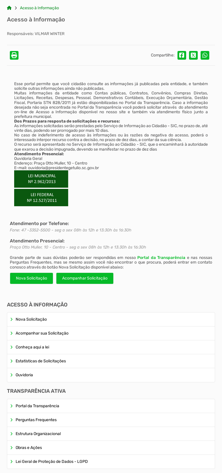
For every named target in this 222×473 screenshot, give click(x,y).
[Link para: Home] (9, 8)
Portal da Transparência (161, 257)
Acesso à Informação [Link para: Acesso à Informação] (39, 8)
